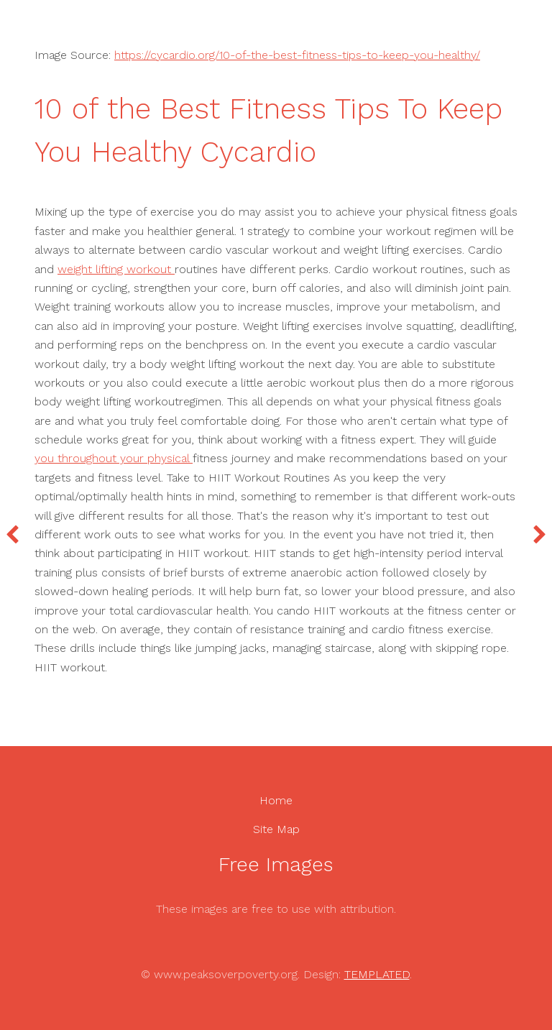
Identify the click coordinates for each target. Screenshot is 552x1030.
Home (276, 800)
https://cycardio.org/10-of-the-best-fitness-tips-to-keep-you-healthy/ (297, 55)
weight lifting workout (116, 269)
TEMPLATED (377, 974)
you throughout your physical (113, 458)
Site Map (276, 829)
